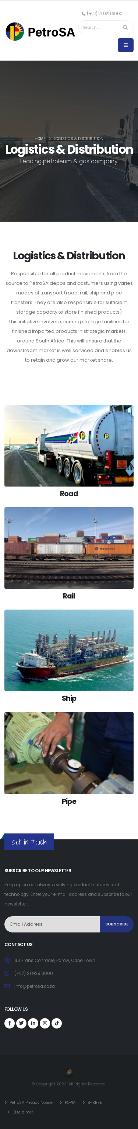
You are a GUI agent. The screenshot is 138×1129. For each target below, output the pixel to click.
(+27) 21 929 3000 (33, 973)
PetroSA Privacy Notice (31, 1102)
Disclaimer (23, 1112)
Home (40, 138)
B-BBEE (94, 1102)
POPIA (69, 1102)
